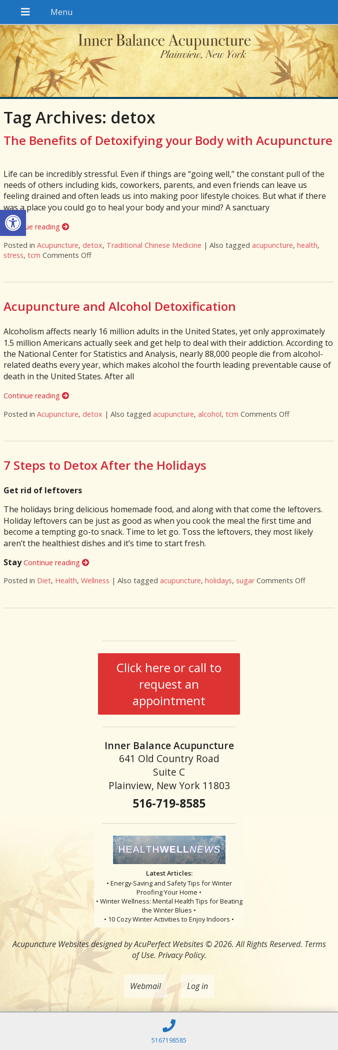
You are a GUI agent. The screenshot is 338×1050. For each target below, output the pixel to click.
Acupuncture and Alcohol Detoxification (120, 306)
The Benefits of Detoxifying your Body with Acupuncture (168, 140)
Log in (197, 986)
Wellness (95, 580)
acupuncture (272, 245)
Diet (44, 580)
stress (14, 255)
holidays (218, 580)
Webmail (145, 986)
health (307, 245)
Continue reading (36, 226)
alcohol (210, 414)
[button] (13, 223)
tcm (34, 255)
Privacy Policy (181, 955)
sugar (245, 580)
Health (66, 580)
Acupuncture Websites (50, 944)
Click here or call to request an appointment (169, 684)
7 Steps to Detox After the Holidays (105, 465)
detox (92, 245)
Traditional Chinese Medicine (154, 245)
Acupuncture (57, 245)
